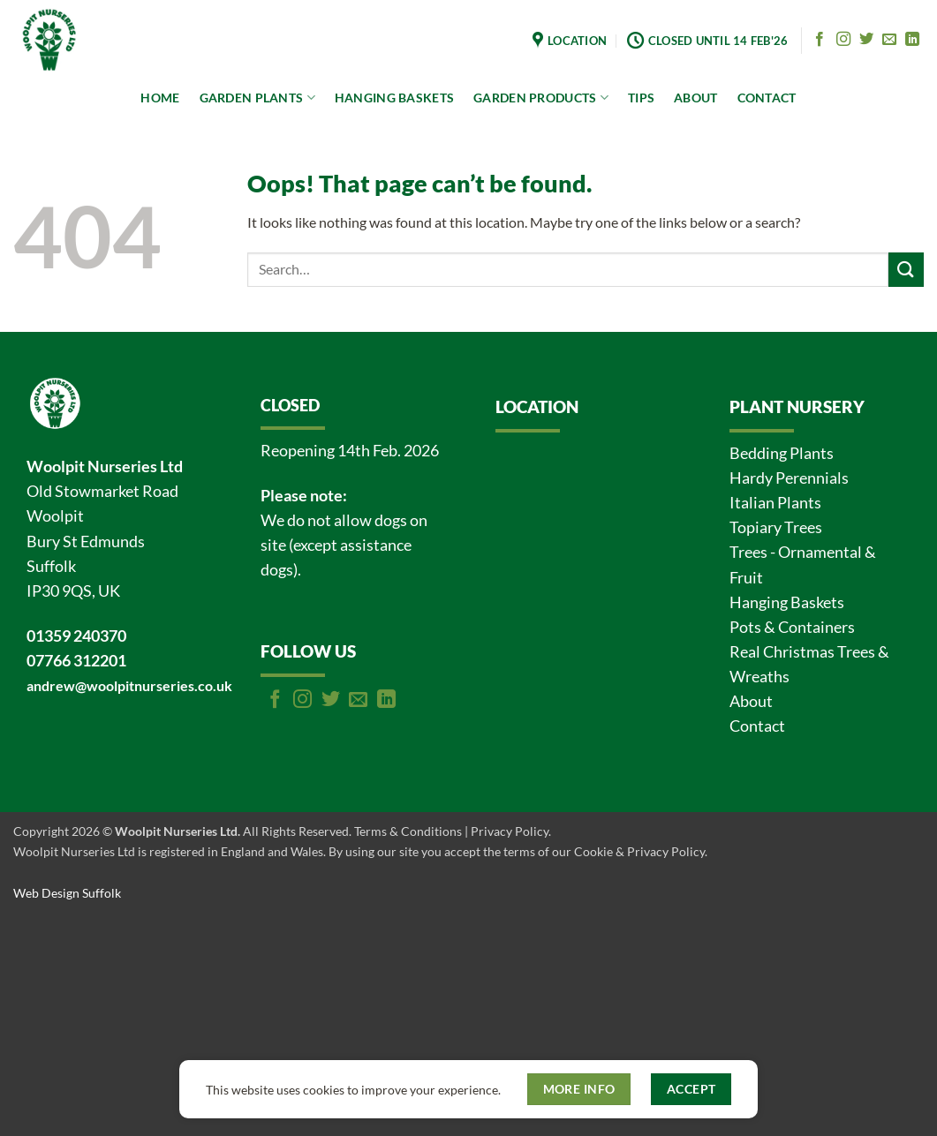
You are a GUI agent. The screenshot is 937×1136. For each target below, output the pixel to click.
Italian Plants (775, 502)
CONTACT (767, 97)
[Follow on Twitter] (866, 40)
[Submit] (906, 269)
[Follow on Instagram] (843, 40)
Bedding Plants (781, 453)
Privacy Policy (509, 831)
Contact (757, 726)
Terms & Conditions (408, 831)
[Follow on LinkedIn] (912, 40)
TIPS (641, 97)
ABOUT (695, 97)
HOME (159, 97)
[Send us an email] (889, 40)
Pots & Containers (792, 627)
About (751, 701)
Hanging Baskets (786, 602)
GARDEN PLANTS (257, 97)
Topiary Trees (775, 527)
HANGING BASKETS (394, 97)
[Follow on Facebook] (819, 40)
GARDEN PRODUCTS (540, 97)
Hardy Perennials (789, 478)
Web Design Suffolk (67, 892)
